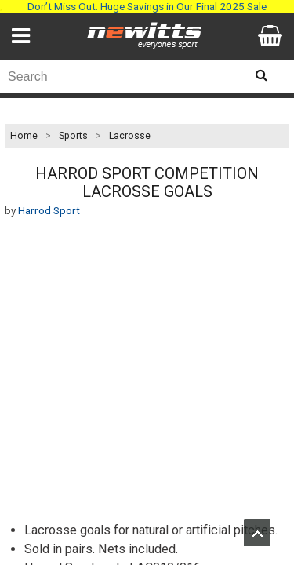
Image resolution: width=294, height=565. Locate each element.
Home (24, 135)
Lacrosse (130, 135)
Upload (257, 532)
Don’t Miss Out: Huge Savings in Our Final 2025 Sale (147, 6)
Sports (73, 135)
